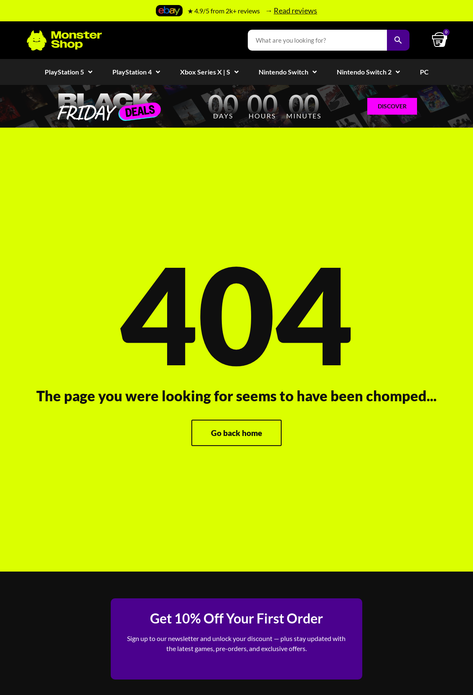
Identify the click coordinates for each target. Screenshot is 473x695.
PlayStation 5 (68, 72)
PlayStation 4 (136, 72)
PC (424, 72)
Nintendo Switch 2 (368, 72)
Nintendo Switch (288, 72)
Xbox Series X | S (209, 72)
